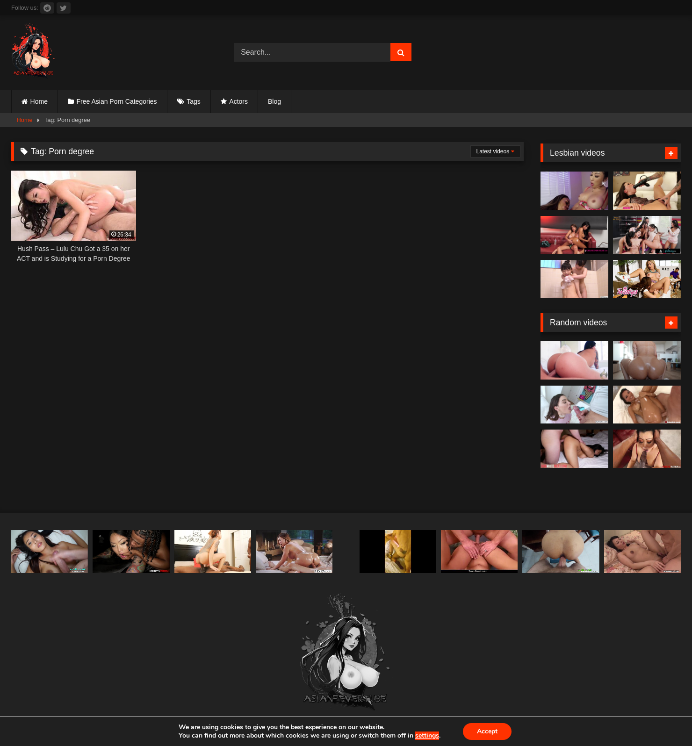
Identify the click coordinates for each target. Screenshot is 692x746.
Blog (274, 101)
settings (427, 736)
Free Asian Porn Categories (117, 101)
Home (39, 101)
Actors (238, 101)
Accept (487, 731)
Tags (194, 101)
